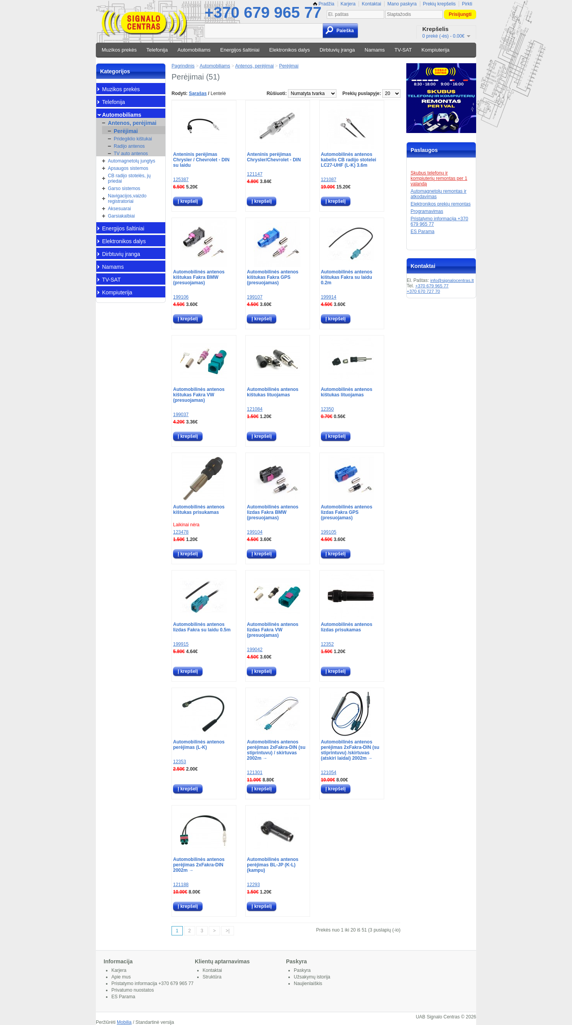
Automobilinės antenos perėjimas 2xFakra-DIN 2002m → (199, 865)
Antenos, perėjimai (132, 123)
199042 (254, 649)
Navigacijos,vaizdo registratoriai (127, 198)
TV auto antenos (131, 153)
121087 (328, 179)
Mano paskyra (401, 4)
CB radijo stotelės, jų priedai (129, 178)
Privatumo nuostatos (132, 990)
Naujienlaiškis (308, 983)
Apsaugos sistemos (128, 168)
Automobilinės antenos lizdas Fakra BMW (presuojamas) (272, 512)
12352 (327, 644)
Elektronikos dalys (289, 50)
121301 (254, 772)
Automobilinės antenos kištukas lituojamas (272, 392)
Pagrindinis (183, 66)
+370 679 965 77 (263, 12)
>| (227, 930)
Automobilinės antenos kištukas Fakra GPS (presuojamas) (272, 277)
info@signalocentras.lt (452, 280)
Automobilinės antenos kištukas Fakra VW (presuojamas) (199, 395)
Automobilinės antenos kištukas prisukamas (199, 509)
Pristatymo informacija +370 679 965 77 (152, 983)
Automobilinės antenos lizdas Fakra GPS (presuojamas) (347, 512)
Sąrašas (198, 93)
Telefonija (157, 50)
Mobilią (124, 1022)
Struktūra (212, 977)
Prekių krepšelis (439, 4)
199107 (254, 297)
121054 (328, 772)
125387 (181, 179)
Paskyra (302, 970)
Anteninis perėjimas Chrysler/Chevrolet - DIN (274, 157)
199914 (328, 297)
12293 (253, 884)
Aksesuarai (119, 208)
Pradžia (324, 4)
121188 (181, 884)
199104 (254, 532)
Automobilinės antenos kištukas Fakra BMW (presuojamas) (199, 277)
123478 (181, 532)
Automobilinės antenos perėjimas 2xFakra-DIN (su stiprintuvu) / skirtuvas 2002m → (276, 750)
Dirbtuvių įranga (337, 50)
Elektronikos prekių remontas (441, 204)
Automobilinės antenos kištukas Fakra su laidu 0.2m (347, 277)
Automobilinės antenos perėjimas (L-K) (199, 744)
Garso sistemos (124, 188)
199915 (181, 644)
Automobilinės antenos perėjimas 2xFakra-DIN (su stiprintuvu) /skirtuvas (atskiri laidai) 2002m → (350, 750)
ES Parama (422, 231)
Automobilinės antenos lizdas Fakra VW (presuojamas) (272, 630)
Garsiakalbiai (121, 216)
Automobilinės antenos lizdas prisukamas (347, 627)
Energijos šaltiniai (240, 50)
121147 (254, 174)
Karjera (348, 4)
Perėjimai (126, 131)
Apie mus (121, 977)
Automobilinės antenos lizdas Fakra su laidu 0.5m (202, 627)
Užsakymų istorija (312, 977)
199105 (328, 532)
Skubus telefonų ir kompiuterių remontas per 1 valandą (439, 178)
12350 (327, 409)
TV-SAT (403, 50)
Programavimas (427, 211)
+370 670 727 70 (423, 291)
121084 (254, 409)
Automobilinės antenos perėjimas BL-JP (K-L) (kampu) (272, 865)
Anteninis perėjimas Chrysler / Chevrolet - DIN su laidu (201, 160)
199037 (181, 414)
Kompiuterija (435, 50)
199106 (181, 297)
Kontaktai (371, 4)
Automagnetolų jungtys (131, 161)
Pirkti (467, 4)
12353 (179, 761)
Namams (375, 50)
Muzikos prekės (119, 50)
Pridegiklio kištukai (133, 139)
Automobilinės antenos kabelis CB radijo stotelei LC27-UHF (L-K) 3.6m (348, 160)
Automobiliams (193, 50)
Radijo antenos (129, 146)
